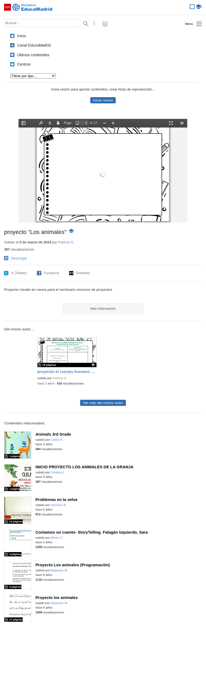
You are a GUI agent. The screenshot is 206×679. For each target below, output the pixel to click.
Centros (24, 64)
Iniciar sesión (103, 100)
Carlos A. (57, 439)
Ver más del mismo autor (103, 403)
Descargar (19, 258)
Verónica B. (59, 505)
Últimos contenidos (33, 55)
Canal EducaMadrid (34, 45)
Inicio (21, 36)
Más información (103, 309)
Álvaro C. (57, 537)
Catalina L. (58, 472)
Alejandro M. (59, 570)
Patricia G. (66, 242)
